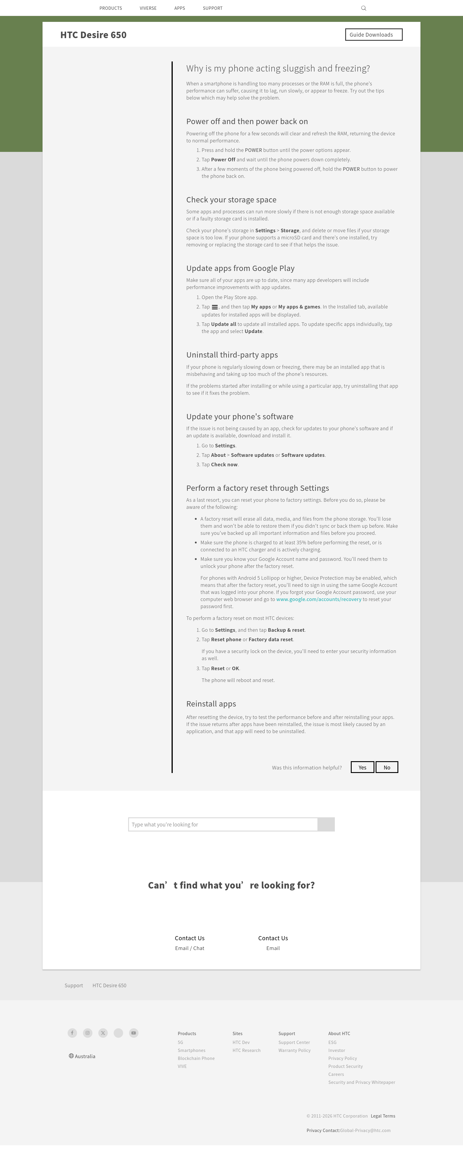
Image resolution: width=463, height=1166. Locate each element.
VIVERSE (153, 8)
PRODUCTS (112, 8)
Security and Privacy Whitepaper (359, 1102)
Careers (331, 1094)
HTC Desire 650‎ (115, 1006)
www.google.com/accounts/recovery (272, 619)
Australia (86, 1076)
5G (167, 1063)
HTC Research (237, 1071)
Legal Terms (382, 1136)
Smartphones (179, 1071)
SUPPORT (223, 8)
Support (76, 1006)
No (386, 788)
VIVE (169, 1086)
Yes (360, 788)
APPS (187, 8)
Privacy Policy (338, 1078)
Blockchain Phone (184, 1078)
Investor (332, 1071)
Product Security (342, 1086)
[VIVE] (387, 8)
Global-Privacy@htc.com (364, 1151)
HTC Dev (232, 1063)
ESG (328, 1063)
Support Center (288, 1063)
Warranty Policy (288, 1071)
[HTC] (75, 8)
